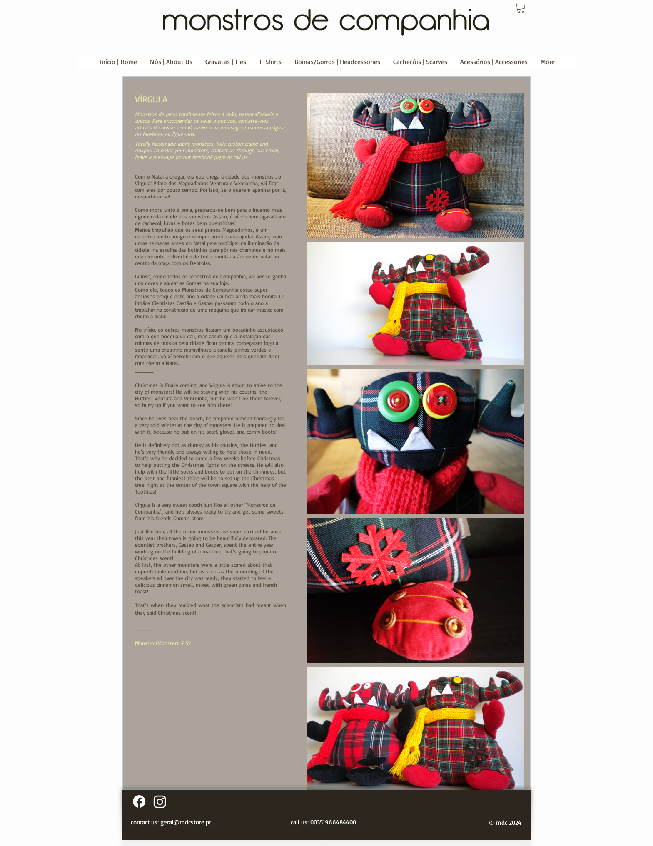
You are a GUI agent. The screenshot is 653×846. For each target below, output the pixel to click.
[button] (521, 8)
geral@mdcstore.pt (185, 822)
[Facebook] (139, 801)
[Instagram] (160, 801)
